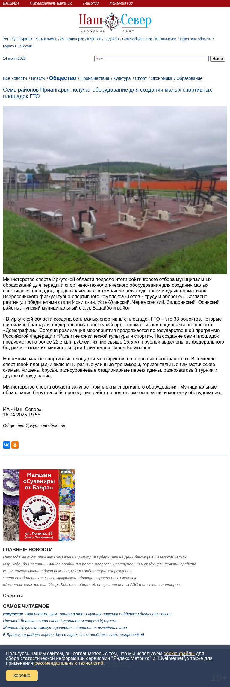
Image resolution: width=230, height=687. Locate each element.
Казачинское (165, 39)
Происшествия (95, 78)
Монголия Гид (121, 3)
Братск (26, 39)
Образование (189, 78)
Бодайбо (111, 39)
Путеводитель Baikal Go (51, 3)
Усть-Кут (10, 39)
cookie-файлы (179, 653)
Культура (122, 78)
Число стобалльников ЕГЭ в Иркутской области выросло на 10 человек (69, 578)
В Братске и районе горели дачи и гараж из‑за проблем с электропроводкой (73, 634)
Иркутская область (195, 39)
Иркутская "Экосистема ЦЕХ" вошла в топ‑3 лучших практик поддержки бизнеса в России (87, 614)
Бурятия (9, 46)
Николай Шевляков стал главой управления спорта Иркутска (60, 621)
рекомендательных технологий (68, 663)
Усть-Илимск (46, 39)
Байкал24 (11, 3)
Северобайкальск (137, 39)
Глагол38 (91, 3)
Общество (62, 78)
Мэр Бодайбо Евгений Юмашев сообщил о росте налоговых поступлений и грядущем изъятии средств (99, 564)
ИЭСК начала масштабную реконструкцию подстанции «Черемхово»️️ (67, 571)
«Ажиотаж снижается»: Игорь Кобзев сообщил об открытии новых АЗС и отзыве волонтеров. (92, 584)
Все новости (15, 78)
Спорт (141, 78)
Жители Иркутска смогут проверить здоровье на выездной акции (65, 627)
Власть (38, 78)
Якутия (26, 46)
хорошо (21, 675)
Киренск (94, 39)
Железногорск (72, 39)
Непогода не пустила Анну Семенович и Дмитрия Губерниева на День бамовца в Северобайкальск (94, 557)
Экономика (161, 78)
